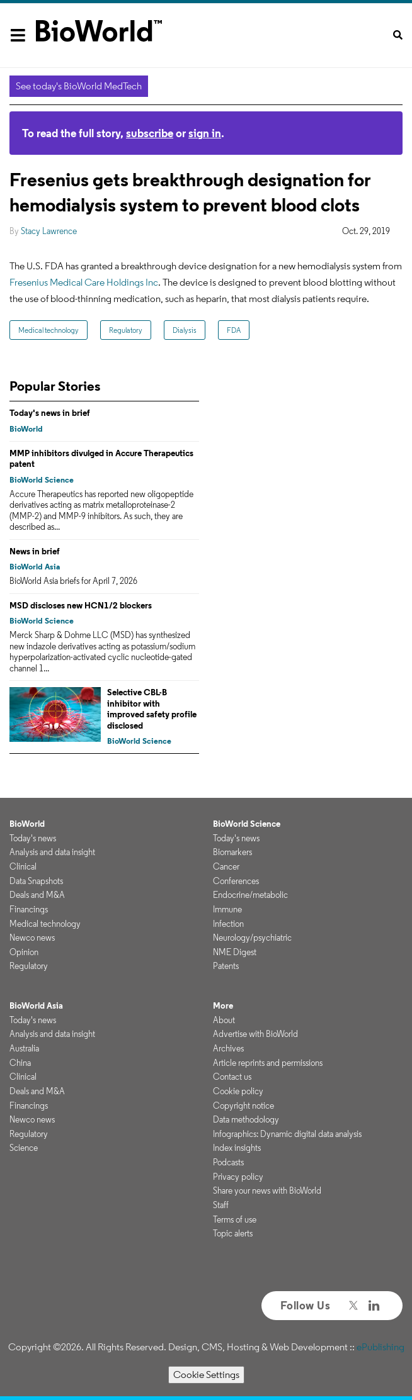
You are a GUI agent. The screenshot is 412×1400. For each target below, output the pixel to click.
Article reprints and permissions (268, 1062)
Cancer (226, 866)
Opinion (23, 952)
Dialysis (185, 330)
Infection (228, 923)
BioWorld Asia (34, 566)
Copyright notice (243, 1105)
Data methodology (246, 1119)
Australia (24, 1048)
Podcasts (228, 1162)
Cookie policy (238, 1091)
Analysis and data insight (52, 852)
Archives (228, 1048)
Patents (226, 966)
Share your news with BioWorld (267, 1190)
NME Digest (234, 952)
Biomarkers (232, 852)
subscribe (149, 133)
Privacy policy (238, 1176)
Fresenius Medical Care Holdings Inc (83, 282)
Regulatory (125, 330)
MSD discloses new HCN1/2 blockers (80, 605)
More (223, 1005)
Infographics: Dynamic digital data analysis (287, 1134)
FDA (234, 330)
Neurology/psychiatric (252, 937)
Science (23, 1147)
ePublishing (380, 1347)
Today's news (32, 838)
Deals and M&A (37, 894)
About (224, 1020)
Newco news (32, 937)
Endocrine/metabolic (250, 894)
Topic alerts (233, 1233)
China (20, 1062)
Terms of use (234, 1219)
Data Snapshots (36, 881)
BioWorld (26, 428)
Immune (227, 909)
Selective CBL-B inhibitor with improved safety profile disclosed (152, 708)
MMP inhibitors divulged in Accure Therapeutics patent (101, 458)
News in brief (34, 551)
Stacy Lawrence (49, 231)
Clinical (23, 866)
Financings (28, 909)
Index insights (237, 1147)
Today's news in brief (49, 412)
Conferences (236, 881)
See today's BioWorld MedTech (79, 86)
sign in (204, 133)
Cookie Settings (206, 1374)
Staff (221, 1205)
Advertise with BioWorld (255, 1033)
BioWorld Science (41, 479)
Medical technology (48, 330)
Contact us (232, 1076)
